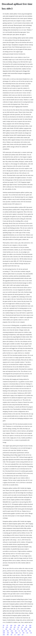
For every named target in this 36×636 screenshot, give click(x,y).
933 (15, 625)
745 (3, 625)
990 (7, 634)
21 (20, 632)
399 (6, 629)
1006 (30, 627)
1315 (7, 627)
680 (24, 629)
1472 (8, 632)
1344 (16, 632)
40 (26, 625)
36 (14, 634)
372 (14, 629)
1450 (4, 632)
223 (27, 632)
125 (22, 634)
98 (21, 629)
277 (18, 629)
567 (26, 630)
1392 (10, 629)
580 (22, 630)
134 (31, 632)
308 (11, 627)
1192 (11, 625)
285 (15, 630)
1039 (19, 625)
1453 (12, 630)
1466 (12, 632)
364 (23, 625)
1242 (26, 627)
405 (28, 629)
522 (18, 627)
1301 (4, 634)
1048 (4, 630)
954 (30, 630)
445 (23, 632)
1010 (19, 634)
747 (7, 625)
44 (19, 630)
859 (7, 630)
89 (3, 627)
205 (14, 627)
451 (22, 627)
